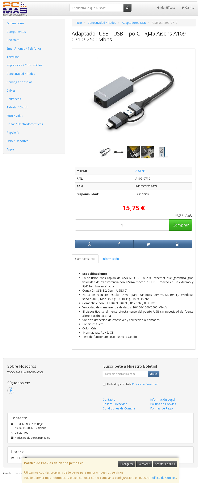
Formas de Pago (161, 408)
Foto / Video (15, 116)
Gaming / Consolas (19, 82)
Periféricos (14, 99)
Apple (10, 149)
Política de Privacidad (145, 384)
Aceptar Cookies (165, 464)
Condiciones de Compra (119, 408)
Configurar (126, 464)
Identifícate (166, 7)
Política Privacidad (115, 404)
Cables (11, 90)
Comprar (181, 225)
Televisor (13, 57)
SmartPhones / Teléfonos (24, 48)
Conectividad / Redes (21, 74)
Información (110, 259)
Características (85, 259)
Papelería (13, 132)
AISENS (140, 171)
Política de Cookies (163, 478)
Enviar (153, 373)
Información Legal (162, 399)
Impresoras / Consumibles (24, 65)
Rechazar (144, 464)
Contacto (109, 399)
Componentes (16, 32)
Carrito (188, 7)
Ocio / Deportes (17, 141)
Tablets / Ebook (17, 107)
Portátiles (13, 40)
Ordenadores (15, 23)
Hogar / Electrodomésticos (25, 124)
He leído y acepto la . (133, 384)
